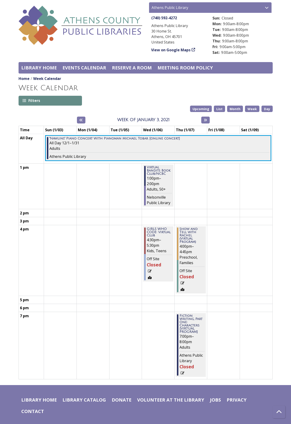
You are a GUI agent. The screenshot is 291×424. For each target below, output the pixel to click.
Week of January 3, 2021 (143, 120)
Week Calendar (47, 78)
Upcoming (201, 109)
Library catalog (84, 400)
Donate (121, 400)
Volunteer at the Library (170, 400)
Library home (39, 68)
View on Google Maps (170, 49)
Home (24, 78)
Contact (32, 411)
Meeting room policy (185, 68)
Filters (34, 100)
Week (252, 109)
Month (235, 109)
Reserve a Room (132, 68)
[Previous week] (81, 120)
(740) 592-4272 (164, 17)
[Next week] (205, 120)
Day (267, 109)
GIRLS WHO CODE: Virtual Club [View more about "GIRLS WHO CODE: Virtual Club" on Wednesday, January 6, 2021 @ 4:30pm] (159, 232)
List (219, 109)
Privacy (237, 400)
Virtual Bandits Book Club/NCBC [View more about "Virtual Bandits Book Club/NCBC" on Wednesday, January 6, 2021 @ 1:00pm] (158, 170)
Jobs (215, 400)
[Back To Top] (279, 412)
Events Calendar (84, 68)
